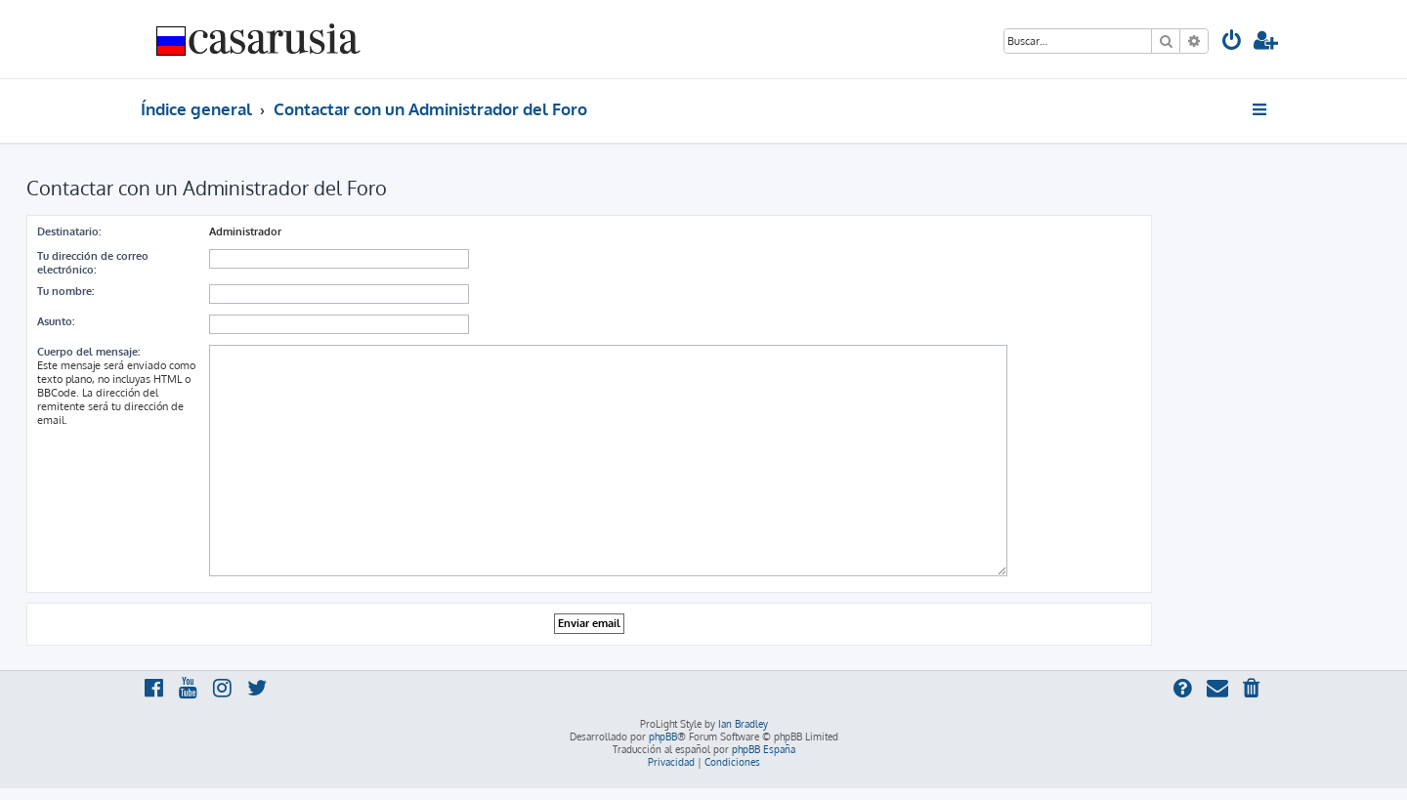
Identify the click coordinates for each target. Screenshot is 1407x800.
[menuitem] (1232, 42)
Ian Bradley (743, 724)
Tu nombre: (65, 291)
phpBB (663, 736)
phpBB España (763, 749)
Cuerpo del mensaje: (88, 351)
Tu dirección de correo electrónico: (93, 262)
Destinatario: (69, 231)
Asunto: (55, 321)
